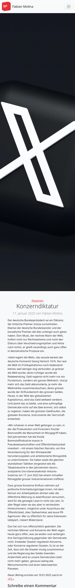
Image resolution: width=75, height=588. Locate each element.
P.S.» (11, 579)
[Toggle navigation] (68, 6)
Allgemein (37, 300)
